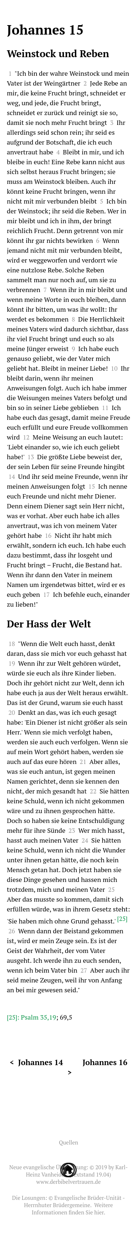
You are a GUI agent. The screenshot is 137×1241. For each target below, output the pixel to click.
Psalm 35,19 (38, 1017)
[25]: (14, 1017)
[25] (122, 918)
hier (99, 1212)
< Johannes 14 (36, 1062)
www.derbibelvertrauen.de (68, 1181)
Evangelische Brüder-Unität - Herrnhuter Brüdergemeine (74, 1201)
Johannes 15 (45, 29)
